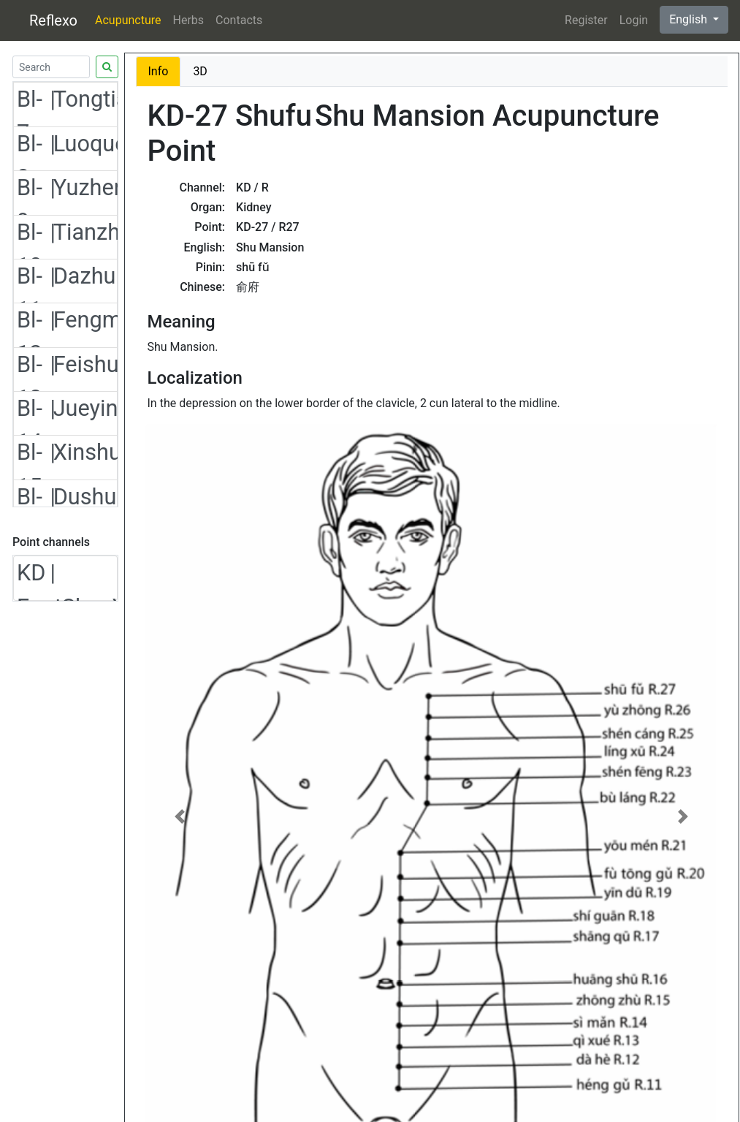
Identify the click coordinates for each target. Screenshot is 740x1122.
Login (633, 20)
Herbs (189, 20)
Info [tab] (158, 71)
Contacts (238, 20)
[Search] (51, 67)
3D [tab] (200, 71)
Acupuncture (128, 20)
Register (586, 20)
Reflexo (53, 20)
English (689, 19)
